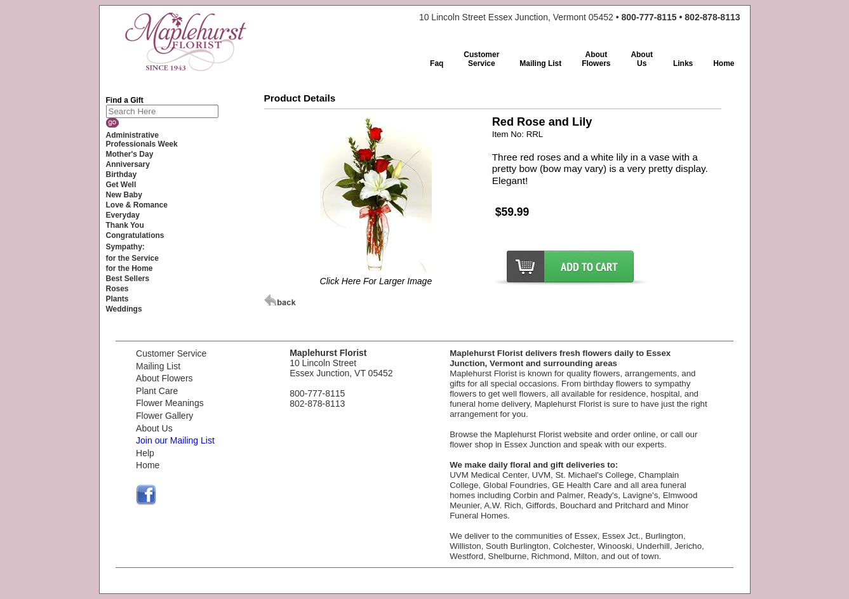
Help (145, 453)
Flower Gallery (164, 416)
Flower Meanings (170, 403)
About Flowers (164, 378)
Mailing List (158, 366)
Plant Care (157, 391)
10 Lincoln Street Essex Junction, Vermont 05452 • (579, 17)
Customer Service (171, 353)
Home (147, 465)
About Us (154, 428)
